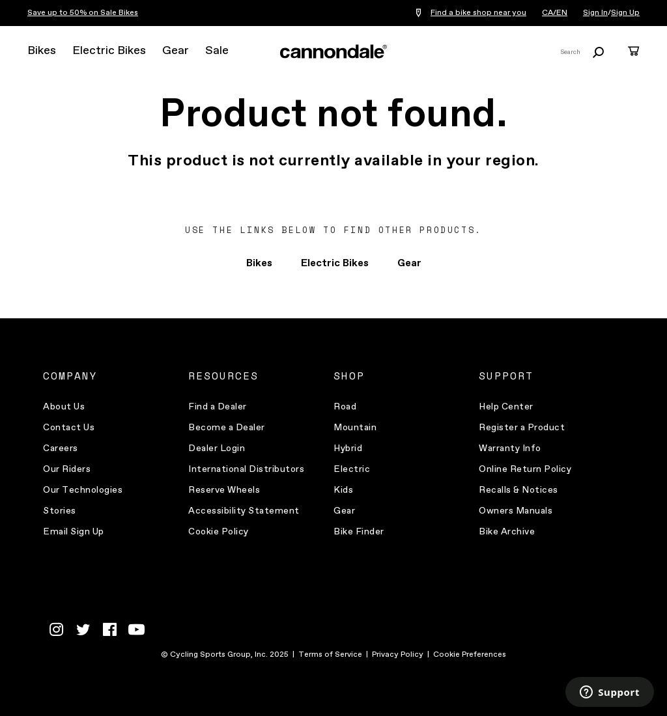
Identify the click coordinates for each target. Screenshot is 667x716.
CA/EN (554, 13)
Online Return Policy (525, 469)
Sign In (595, 13)
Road (345, 407)
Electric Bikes (109, 51)
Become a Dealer (226, 428)
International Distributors (246, 469)
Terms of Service (330, 655)
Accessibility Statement (244, 511)
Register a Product (522, 428)
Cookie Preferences (469, 655)
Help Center (506, 407)
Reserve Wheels (224, 490)
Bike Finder (359, 532)
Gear (175, 51)
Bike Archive (507, 532)
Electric (352, 469)
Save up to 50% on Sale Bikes (82, 13)
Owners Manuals (515, 511)
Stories (59, 511)
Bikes (41, 51)
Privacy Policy (397, 655)
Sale (217, 51)
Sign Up (625, 13)
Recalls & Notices (518, 490)
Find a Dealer (217, 407)
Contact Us (68, 428)
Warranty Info (510, 448)
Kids (343, 490)
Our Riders (67, 469)
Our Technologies (82, 490)
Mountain (355, 428)
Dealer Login (216, 448)
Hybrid (348, 448)
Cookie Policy (218, 532)
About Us (64, 407)
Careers (60, 448)
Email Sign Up (73, 532)
